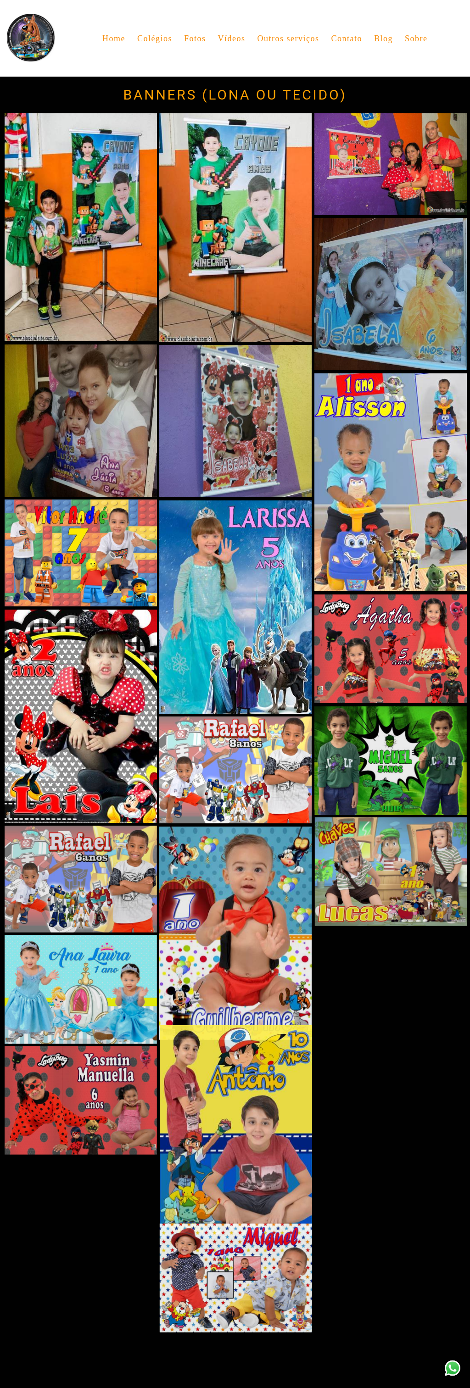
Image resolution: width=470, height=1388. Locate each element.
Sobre (416, 38)
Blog (383, 38)
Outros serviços (288, 38)
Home (113, 38)
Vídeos (231, 38)
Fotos (195, 38)
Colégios (154, 38)
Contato (346, 38)
